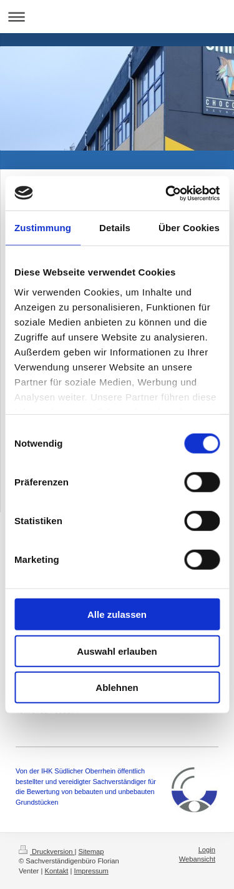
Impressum (91, 871)
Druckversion (47, 851)
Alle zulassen (117, 614)
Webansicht (197, 859)
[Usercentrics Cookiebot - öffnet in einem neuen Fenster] (167, 193)
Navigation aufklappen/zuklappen (117, 16)
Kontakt (56, 871)
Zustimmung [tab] (42, 227)
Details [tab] (114, 227)
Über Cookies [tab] (189, 227)
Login (206, 849)
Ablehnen (116, 687)
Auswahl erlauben (117, 650)
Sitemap (91, 851)
